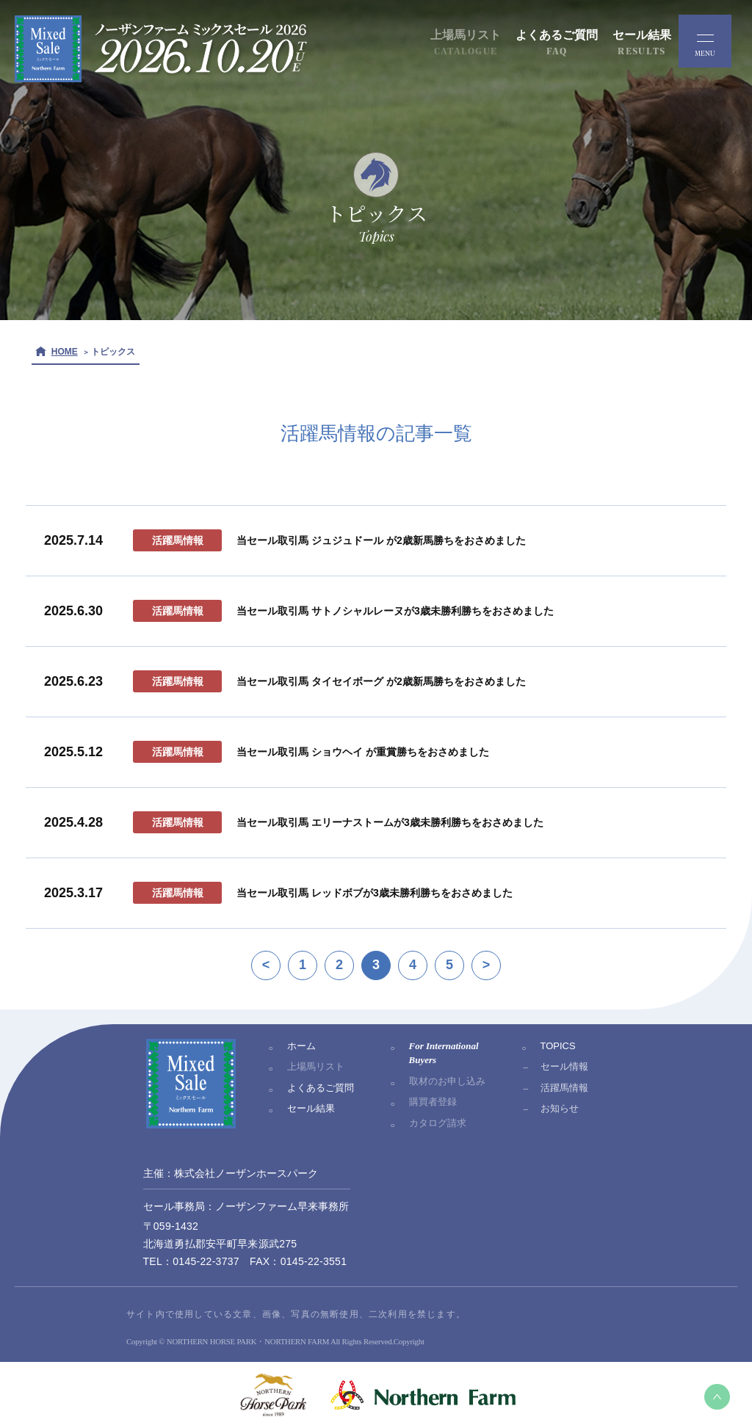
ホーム (301, 1045)
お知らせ (559, 1108)
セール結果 (311, 1108)
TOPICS (558, 1045)
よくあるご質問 (320, 1087)
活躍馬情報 (564, 1087)
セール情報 (564, 1066)
